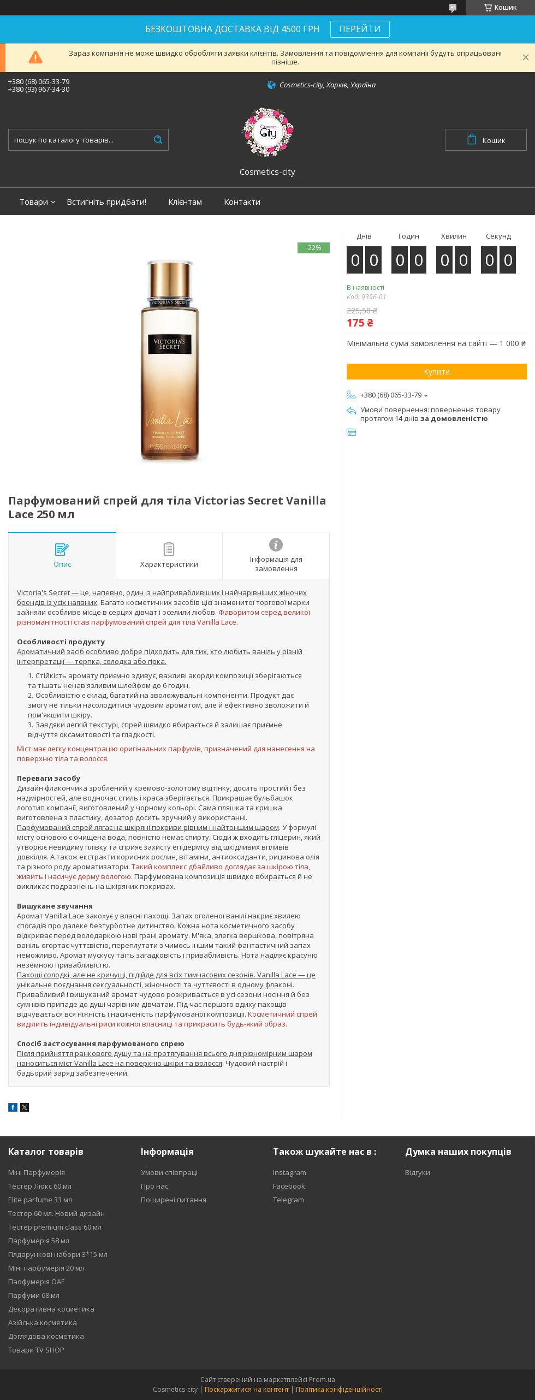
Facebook (289, 1186)
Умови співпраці (169, 1172)
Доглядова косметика (46, 1336)
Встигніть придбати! (106, 202)
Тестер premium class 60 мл (55, 1227)
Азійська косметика (42, 1322)
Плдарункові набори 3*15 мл (58, 1254)
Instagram (289, 1172)
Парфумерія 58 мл (38, 1240)
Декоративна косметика (51, 1309)
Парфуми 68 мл (34, 1295)
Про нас (154, 1186)
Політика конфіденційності (339, 1389)
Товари (33, 202)
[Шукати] (158, 140)
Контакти (242, 202)
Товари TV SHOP (36, 1350)
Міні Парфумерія (36, 1172)
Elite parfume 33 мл (40, 1200)
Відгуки (417, 1172)
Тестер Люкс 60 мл (40, 1186)
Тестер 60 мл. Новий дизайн (56, 1213)
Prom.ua (322, 1379)
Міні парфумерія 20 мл (46, 1268)
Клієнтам (185, 202)
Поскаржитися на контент (247, 1389)
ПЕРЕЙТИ (360, 29)
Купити (437, 371)
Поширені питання (173, 1200)
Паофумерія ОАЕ (36, 1281)
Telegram (288, 1200)
